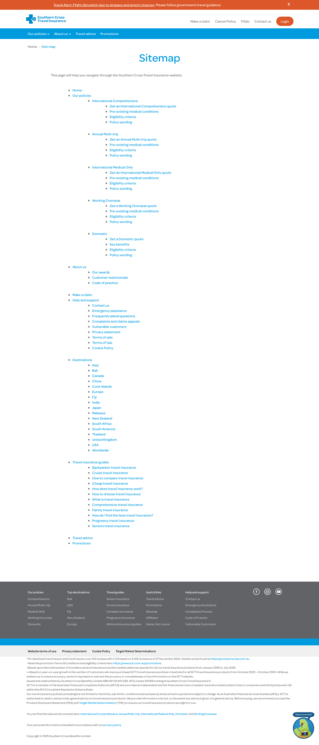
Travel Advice (155, 599)
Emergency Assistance (200, 605)
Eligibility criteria (123, 116)
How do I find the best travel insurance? (122, 515)
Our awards (101, 272)
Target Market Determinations (136, 651)
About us (61, 33)
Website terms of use (42, 651)
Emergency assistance (109, 310)
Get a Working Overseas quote (133, 205)
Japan (96, 407)
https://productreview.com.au (230, 659)
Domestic (99, 233)
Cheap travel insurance (110, 483)
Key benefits (119, 244)
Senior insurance (118, 599)
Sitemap (151, 611)
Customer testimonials (110, 277)
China (96, 381)
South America (103, 428)
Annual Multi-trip (105, 134)
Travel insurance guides (90, 462)
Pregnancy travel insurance (113, 520)
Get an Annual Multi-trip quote (133, 139)
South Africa (101, 423)
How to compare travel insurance (117, 478)
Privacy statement (106, 331)
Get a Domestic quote (127, 238)
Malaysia (98, 412)
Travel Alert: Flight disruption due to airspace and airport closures (103, 4)
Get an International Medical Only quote (140, 172)
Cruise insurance (118, 605)
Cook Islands (102, 386)
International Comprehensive (115, 100)
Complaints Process (198, 611)
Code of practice (105, 282)
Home (32, 46)
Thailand (98, 434)
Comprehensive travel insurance (117, 504)
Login (285, 21)
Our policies (37, 33)
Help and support (85, 300)
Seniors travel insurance (111, 525)
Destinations (82, 359)
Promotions (109, 33)
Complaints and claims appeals (116, 321)
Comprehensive (39, 599)
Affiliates (152, 617)
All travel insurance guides (124, 624)
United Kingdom (104, 439)
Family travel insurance (110, 509)
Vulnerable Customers (200, 624)
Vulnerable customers (109, 326)
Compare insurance (120, 611)
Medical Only (36, 611)
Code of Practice (196, 617)
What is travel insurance (110, 499)
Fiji (94, 397)
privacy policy (112, 725)
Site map (48, 46)
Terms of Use (102, 342)
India (96, 402)
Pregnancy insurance (121, 617)
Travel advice (86, 33)
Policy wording (121, 122)
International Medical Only (112, 167)
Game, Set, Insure (158, 624)
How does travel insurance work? (117, 488)
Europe (97, 391)
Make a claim (200, 21)
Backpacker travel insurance (114, 467)
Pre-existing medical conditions (134, 111)
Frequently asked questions (113, 315)
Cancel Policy (225, 21)
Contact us (262, 21)
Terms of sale (102, 337)
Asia (95, 365)
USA (95, 444)
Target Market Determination (97, 703)
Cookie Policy (102, 347)
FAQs (245, 21)
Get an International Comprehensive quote (143, 106)
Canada (98, 375)
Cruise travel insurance (110, 472)
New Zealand (102, 418)
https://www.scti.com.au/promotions (137, 663)
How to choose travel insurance (116, 494)
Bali (95, 370)
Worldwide (100, 450)
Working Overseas (106, 200)
